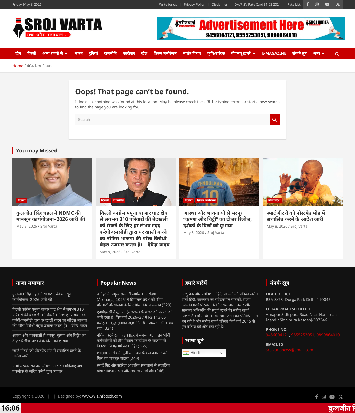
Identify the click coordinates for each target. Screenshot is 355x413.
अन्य (316, 53)
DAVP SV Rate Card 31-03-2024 (257, 4)
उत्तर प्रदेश (274, 200)
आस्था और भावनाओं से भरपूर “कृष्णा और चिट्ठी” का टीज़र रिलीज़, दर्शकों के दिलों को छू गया (217, 219)
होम (18, 53)
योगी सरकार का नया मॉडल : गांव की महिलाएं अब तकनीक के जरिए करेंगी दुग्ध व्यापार (47, 368)
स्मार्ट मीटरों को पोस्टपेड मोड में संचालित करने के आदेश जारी (296, 216)
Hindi (191, 353)
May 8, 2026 (26, 226)
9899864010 (328, 334)
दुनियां (93, 53)
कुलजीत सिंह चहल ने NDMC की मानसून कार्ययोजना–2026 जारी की (50, 216)
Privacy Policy (194, 4)
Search (275, 120)
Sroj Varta (48, 226)
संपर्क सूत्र (299, 53)
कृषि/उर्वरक (216, 53)
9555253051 (302, 334)
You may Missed (37, 150)
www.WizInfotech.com (102, 396)
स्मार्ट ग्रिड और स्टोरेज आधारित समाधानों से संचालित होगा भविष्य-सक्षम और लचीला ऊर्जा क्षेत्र (133, 368)
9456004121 (277, 334)
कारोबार (129, 53)
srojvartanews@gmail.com (289, 349)
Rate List (294, 4)
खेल (144, 53)
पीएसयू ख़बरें (241, 53)
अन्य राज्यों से (52, 53)
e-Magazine (274, 53)
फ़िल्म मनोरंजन (165, 53)
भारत (78, 53)
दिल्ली (31, 53)
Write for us (168, 4)
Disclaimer (219, 4)
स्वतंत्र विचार (192, 53)
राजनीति (110, 53)
